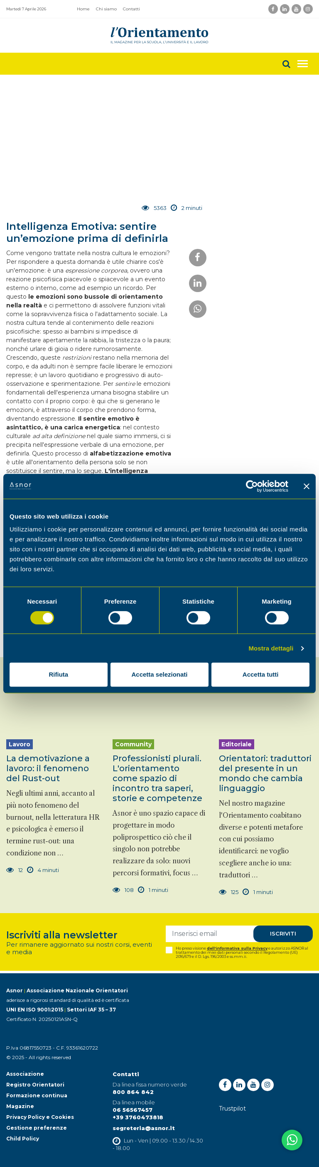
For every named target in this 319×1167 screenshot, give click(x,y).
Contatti (131, 9)
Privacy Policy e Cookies (40, 1117)
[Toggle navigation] (302, 64)
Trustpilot (232, 1108)
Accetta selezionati (159, 674)
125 (228, 892)
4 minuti (43, 870)
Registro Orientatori (35, 1085)
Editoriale (236, 744)
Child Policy (22, 1138)
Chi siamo (106, 9)
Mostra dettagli (270, 648)
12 (14, 870)
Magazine (20, 1106)
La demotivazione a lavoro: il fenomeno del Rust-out (48, 768)
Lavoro (19, 744)
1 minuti (153, 890)
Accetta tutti (261, 674)
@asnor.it (160, 1128)
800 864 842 (133, 1092)
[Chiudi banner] (306, 486)
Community (133, 744)
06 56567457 (132, 1109)
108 (123, 890)
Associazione (25, 1074)
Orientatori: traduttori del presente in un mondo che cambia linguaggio (265, 773)
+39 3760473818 (138, 1117)
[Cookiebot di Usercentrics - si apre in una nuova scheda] (252, 486)
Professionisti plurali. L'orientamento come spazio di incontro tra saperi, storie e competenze (157, 778)
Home (83, 9)
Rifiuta (58, 674)
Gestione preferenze (36, 1128)
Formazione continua (36, 1095)
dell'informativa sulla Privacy (237, 948)
